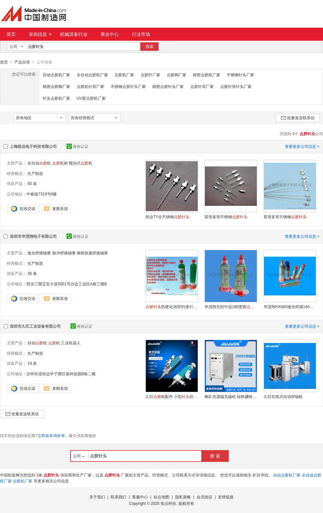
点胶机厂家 (124, 74)
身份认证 (77, 146)
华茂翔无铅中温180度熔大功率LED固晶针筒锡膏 (231, 306)
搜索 (149, 46)
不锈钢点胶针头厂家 (128, 86)
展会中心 (109, 34)
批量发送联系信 (298, 117)
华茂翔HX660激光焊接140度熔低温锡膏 (290, 306)
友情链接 (226, 496)
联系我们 (118, 496)
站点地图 (161, 496)
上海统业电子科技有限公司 (33, 146)
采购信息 (40, 34)
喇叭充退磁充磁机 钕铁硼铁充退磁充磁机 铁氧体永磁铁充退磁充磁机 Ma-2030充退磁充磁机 (231, 396)
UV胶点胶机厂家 (91, 98)
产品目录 (22, 62)
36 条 (32, 273)
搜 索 (215, 455)
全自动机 (39, 163)
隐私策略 (183, 496)
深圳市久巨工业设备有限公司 (35, 326)
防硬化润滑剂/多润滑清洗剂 (172, 306)
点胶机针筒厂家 (90, 86)
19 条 (32, 363)
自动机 (37, 342)
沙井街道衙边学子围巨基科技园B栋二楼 (61, 373)
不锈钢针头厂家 (240, 74)
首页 (11, 34)
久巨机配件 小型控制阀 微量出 (172, 396)
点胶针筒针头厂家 (236, 86)
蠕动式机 (80, 163)
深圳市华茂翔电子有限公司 (33, 236)
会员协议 (204, 496)
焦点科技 (168, 503)
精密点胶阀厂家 (56, 86)
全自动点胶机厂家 (92, 74)
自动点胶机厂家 (56, 74)
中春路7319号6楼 (41, 194)
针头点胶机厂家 (56, 98)
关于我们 (97, 496)
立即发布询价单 (51, 435)
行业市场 (141, 34)
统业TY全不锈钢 (168, 216)
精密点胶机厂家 (206, 74)
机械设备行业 (73, 34)
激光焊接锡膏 (39, 252)
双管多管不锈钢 (226, 216)
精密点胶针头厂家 (168, 86)
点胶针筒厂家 (202, 86)
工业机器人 (71, 342)
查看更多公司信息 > (302, 146)
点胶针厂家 (150, 74)
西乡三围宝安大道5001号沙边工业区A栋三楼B (66, 283)
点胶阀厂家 (176, 74)
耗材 (60, 163)
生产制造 (35, 173)
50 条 (32, 183)
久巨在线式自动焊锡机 (283, 396)
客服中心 (140, 496)
